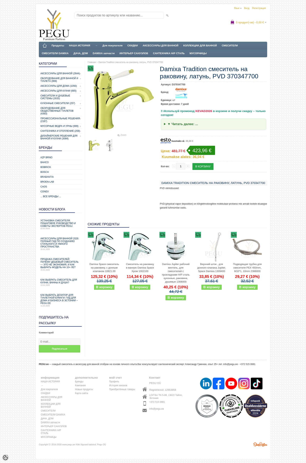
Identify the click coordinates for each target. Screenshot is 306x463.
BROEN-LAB (47, 181)
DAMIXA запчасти (104, 53)
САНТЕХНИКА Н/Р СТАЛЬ (169, 53)
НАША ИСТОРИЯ (79, 45)
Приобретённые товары (122, 389)
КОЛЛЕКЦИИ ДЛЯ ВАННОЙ (200, 45)
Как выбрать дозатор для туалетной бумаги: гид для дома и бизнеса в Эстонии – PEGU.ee (60, 300)
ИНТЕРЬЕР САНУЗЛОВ (133, 53)
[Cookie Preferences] (5, 457)
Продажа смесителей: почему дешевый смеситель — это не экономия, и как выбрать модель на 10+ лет (60, 264)
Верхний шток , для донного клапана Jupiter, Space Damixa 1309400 (211, 268)
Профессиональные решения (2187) (60, 120)
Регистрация (259, 8)
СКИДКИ (132, 45)
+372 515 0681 (157, 402)
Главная (92, 62)
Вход (246, 8)
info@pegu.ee (230, 364)
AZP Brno (46, 157)
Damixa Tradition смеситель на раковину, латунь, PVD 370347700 (130, 62)
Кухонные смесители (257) (57, 103)
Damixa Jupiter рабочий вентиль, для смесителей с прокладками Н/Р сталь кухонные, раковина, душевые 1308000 (176, 273)
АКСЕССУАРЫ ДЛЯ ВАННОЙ (160, 45)
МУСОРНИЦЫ (198, 53)
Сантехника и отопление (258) (60, 131)
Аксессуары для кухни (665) (58, 90)
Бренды (79, 381)
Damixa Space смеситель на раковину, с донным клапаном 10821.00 (104, 268)
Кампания (80, 385)
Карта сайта (81, 393)
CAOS (43, 186)
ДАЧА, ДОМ (80, 53)
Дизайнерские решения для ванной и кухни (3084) (58, 137)
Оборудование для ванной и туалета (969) (59, 79)
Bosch (44, 172)
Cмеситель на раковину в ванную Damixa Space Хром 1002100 (140, 268)
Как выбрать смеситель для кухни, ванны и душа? (60, 282)
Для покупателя (112, 45)
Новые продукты (84, 389)
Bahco (44, 162)
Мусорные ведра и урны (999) (59, 126)
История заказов (118, 385)
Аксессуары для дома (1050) (58, 86)
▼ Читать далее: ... (182, 124)
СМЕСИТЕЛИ (230, 45)
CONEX (44, 191)
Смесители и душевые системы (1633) (55, 97)
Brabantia (47, 177)
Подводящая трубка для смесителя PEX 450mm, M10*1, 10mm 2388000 (247, 268)
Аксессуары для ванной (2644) (60, 73)
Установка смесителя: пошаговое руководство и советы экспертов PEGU (60, 224)
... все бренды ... (50, 196)
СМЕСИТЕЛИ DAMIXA (55, 53)
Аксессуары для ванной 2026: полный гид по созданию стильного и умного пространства (60, 243)
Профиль (114, 381)
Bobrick (45, 167)
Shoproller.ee (260, 444)
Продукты (58, 45)
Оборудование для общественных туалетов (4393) (57, 111)
